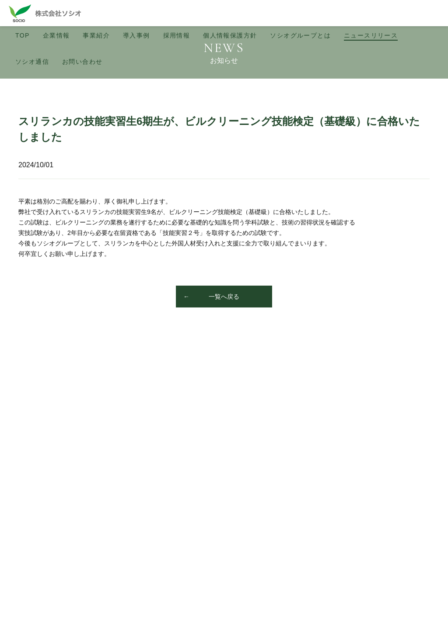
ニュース (371, 35)
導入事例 (136, 35)
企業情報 (56, 35)
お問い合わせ (82, 61)
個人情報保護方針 (230, 35)
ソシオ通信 (32, 61)
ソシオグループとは (300, 35)
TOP (22, 35)
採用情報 (176, 35)
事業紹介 (96, 35)
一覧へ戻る (224, 296)
